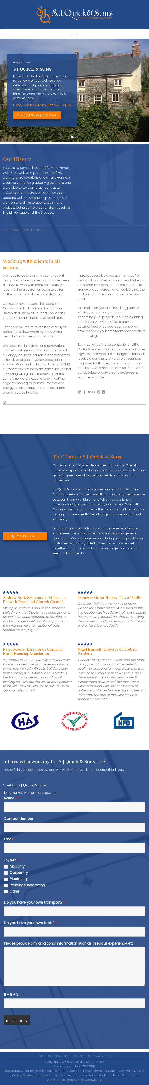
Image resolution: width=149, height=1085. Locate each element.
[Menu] (74, 34)
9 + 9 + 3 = (14, 995)
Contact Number (20, 819)
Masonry (17, 866)
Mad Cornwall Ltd (90, 1080)
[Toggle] (6, 230)
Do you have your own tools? (30, 923)
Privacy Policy (103, 1056)
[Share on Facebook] (84, 392)
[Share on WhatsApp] (79, 392)
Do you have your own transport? (34, 902)
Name (10, 798)
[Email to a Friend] (93, 392)
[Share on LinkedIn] (103, 392)
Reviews (53, 105)
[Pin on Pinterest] (98, 392)
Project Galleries (58, 1056)
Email (10, 839)
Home (39, 1056)
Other (14, 891)
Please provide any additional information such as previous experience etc (70, 943)
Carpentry (19, 873)
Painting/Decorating (27, 885)
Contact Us (81, 1056)
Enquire (66, 105)
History (17, 105)
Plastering (18, 879)
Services (30, 105)
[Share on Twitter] (89, 392)
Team (42, 105)
